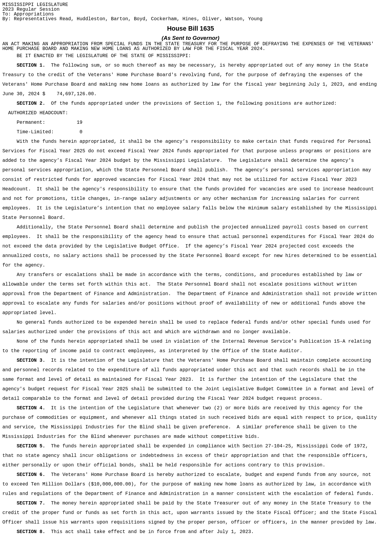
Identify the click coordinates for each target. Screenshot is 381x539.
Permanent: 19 (49, 122)
